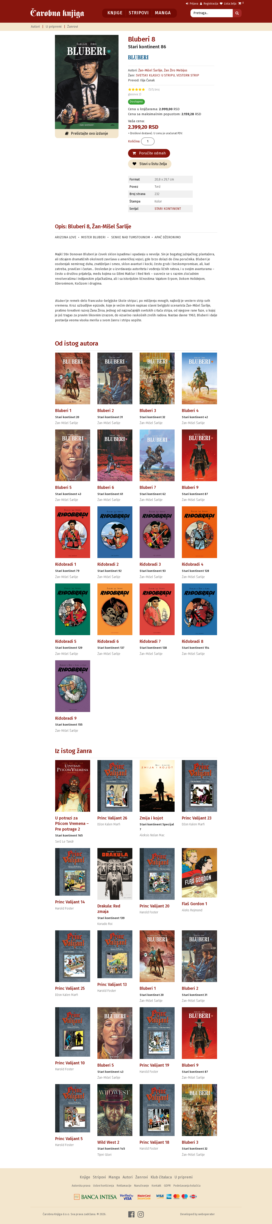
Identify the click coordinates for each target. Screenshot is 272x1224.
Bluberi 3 (148, 410)
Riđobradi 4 (192, 564)
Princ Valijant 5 (69, 1138)
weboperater (206, 1214)
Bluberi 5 (63, 487)
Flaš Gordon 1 (194, 903)
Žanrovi (72, 27)
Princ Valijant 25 (70, 988)
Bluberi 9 (190, 487)
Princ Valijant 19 (154, 1065)
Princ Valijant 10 (70, 1063)
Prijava (192, 3)
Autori (35, 27)
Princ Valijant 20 (154, 906)
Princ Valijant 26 (112, 818)
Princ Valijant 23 (196, 818)
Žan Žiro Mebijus (175, 70)
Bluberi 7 (148, 487)
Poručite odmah (149, 153)
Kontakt (156, 1185)
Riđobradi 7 (150, 641)
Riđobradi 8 (192, 641)
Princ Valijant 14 (70, 902)
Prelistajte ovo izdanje (86, 133)
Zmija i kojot (151, 818)
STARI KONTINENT (168, 209)
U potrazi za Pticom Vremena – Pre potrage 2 (72, 824)
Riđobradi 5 (65, 641)
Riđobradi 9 (66, 718)
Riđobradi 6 (108, 641)
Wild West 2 (108, 1142)
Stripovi (138, 12)
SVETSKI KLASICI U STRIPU (155, 75)
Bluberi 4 (190, 410)
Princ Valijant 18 (154, 1142)
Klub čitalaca (161, 1177)
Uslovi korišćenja (103, 1185)
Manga (163, 12)
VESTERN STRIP (187, 75)
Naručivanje (141, 1185)
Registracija (209, 3)
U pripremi (54, 27)
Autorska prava (81, 1185)
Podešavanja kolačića (186, 1185)
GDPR (167, 1185)
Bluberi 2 (105, 410)
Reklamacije (124, 1185)
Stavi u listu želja (150, 164)
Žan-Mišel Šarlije (150, 70)
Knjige (115, 12)
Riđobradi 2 (108, 564)
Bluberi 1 (63, 410)
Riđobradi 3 (150, 564)
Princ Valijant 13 (112, 984)
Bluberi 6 (105, 487)
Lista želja (228, 3)
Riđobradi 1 (65, 564)
